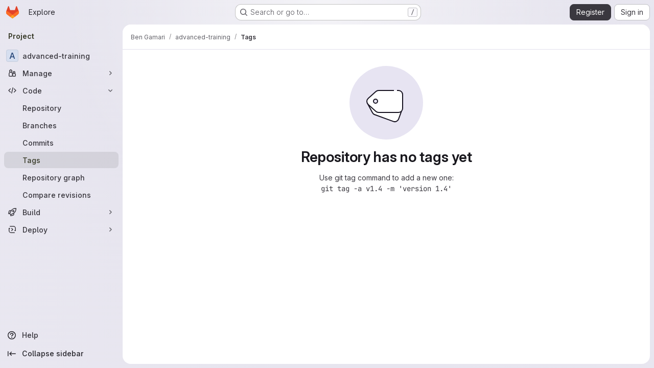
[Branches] (61, 125)
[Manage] (61, 73)
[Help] (61, 335)
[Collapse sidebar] (61, 354)
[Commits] (61, 142)
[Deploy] (61, 229)
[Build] (61, 212)
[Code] (61, 90)
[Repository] (61, 108)
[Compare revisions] (61, 195)
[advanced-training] (61, 56)
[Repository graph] (61, 177)
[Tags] (61, 160)
